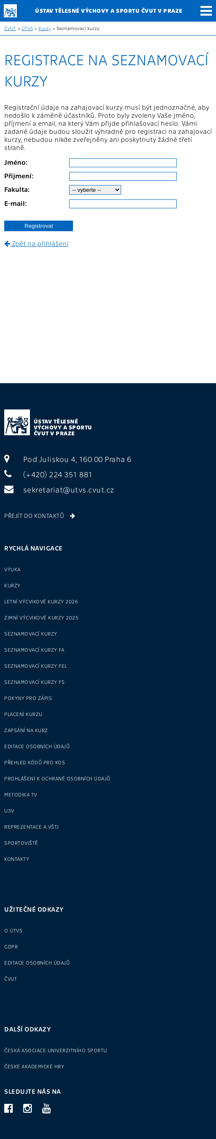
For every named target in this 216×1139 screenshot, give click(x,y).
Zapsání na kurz (26, 730)
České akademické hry (34, 1066)
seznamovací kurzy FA (34, 649)
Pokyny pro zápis (28, 698)
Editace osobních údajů (37, 746)
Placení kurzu (23, 714)
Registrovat (38, 226)
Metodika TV (20, 794)
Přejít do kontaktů (39, 515)
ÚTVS (27, 28)
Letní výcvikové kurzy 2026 (41, 601)
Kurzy (44, 28)
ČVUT (10, 28)
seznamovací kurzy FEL (35, 666)
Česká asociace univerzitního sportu (55, 1050)
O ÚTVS (13, 930)
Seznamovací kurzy (30, 633)
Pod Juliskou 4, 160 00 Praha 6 (68, 458)
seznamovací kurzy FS (34, 682)
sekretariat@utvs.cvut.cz (59, 489)
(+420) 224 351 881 (48, 474)
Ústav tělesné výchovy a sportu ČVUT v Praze (63, 427)
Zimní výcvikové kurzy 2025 (41, 617)
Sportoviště (21, 843)
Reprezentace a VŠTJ (31, 826)
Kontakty (16, 859)
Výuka (12, 569)
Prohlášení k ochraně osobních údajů (57, 778)
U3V (9, 810)
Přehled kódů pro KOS (34, 762)
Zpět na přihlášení (36, 243)
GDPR (11, 946)
